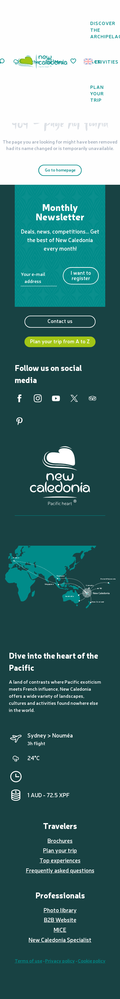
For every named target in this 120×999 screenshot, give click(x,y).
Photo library (60, 910)
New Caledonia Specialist (60, 939)
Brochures (60, 840)
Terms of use (28, 960)
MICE (60, 929)
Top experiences (60, 860)
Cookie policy (92, 960)
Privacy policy (60, 960)
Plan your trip (60, 850)
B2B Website (60, 919)
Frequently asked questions (60, 870)
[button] (90, 61)
